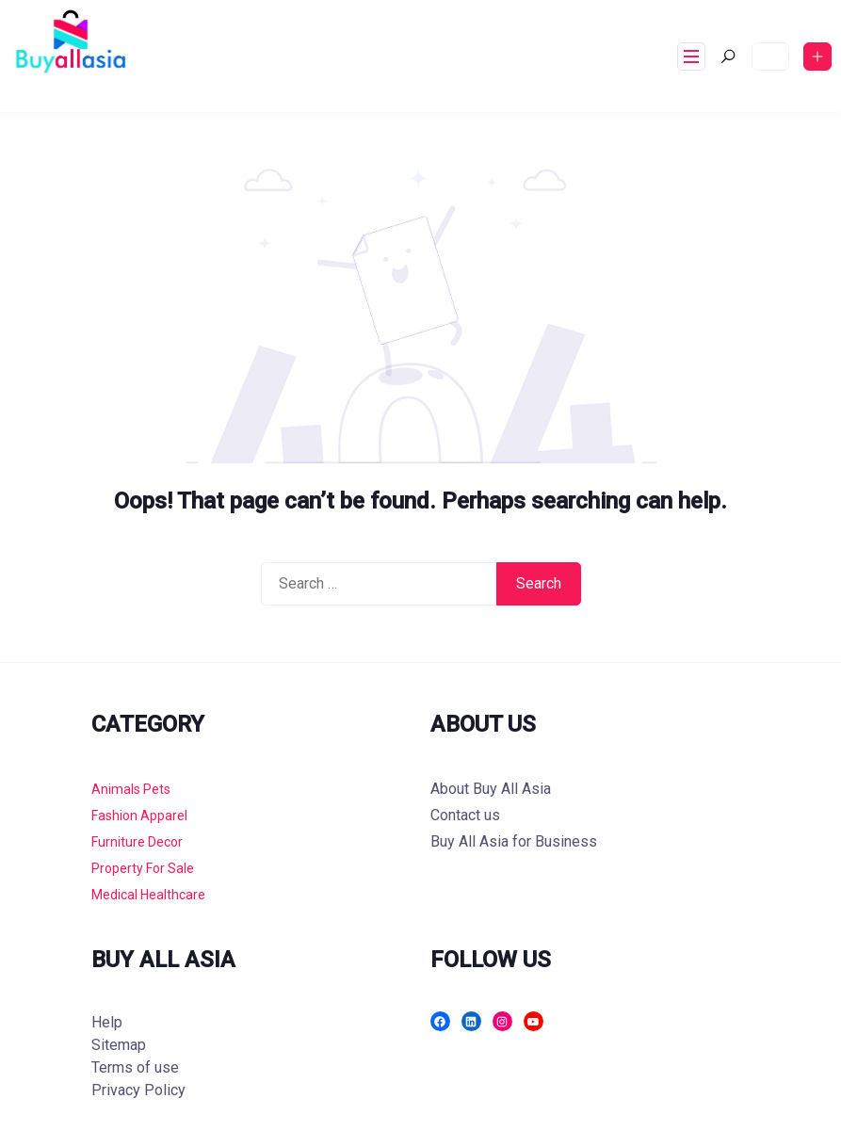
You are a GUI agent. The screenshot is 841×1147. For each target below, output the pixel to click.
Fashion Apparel (139, 815)
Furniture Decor (137, 841)
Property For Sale (142, 868)
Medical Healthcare (148, 894)
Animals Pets (130, 789)
